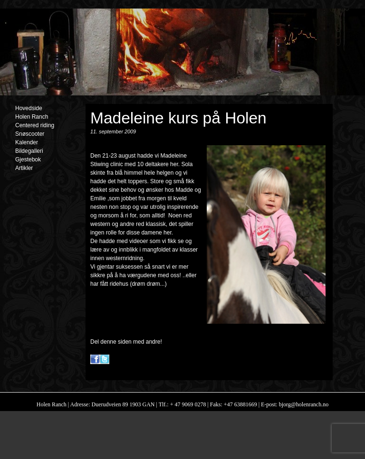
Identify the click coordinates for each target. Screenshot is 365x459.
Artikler (24, 168)
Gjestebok (28, 159)
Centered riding (34, 125)
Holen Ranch (31, 116)
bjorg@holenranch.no (303, 404)
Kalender (26, 142)
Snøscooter (29, 134)
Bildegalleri (29, 151)
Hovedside (28, 108)
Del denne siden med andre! (126, 341)
